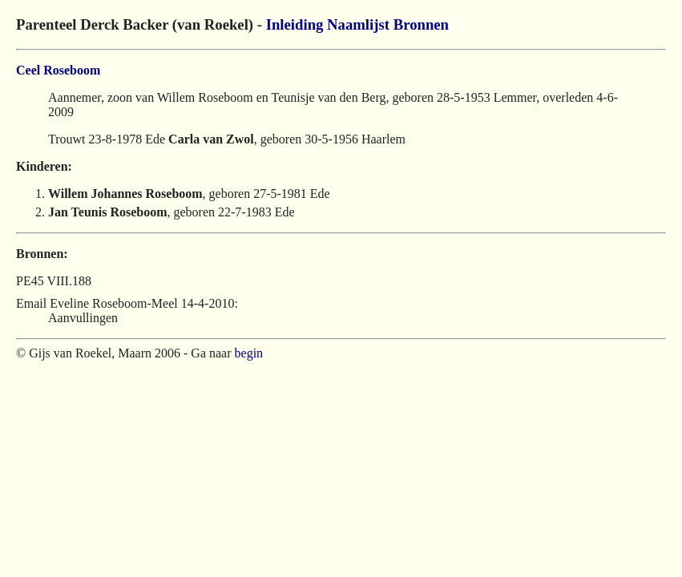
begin (249, 353)
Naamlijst (358, 24)
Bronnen (421, 24)
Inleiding (295, 24)
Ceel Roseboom (58, 70)
